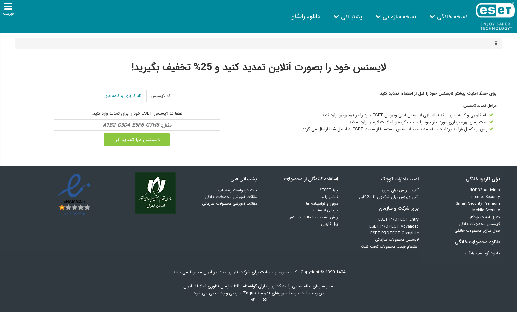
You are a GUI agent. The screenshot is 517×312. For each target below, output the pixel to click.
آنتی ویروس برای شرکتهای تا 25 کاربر (389, 197)
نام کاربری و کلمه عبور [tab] (122, 95)
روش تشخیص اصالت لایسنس (313, 217)
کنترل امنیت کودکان (484, 217)
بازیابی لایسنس (325, 210)
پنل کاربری (329, 224)
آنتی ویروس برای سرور (400, 190)
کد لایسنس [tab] (161, 95)
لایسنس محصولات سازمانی (397, 239)
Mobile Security (486, 210)
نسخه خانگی (452, 16)
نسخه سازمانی (399, 16)
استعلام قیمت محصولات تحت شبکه (389, 246)
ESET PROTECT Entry (398, 219)
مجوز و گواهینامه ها (322, 204)
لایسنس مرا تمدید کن (137, 140)
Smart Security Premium (478, 204)
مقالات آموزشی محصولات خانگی (231, 197)
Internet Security (485, 197)
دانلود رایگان (305, 16)
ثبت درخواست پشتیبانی (237, 190)
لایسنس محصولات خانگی (479, 224)
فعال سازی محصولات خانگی (477, 230)
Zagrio (250, 293)
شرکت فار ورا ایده (235, 272)
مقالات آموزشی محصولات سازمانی (229, 204)
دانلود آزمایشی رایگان (482, 253)
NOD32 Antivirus (485, 190)
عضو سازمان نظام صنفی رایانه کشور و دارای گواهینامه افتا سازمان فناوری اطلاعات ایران (258, 286)
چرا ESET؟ (329, 190)
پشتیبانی (351, 16)
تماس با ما (329, 197)
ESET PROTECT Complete (394, 233)
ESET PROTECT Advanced (394, 226)
